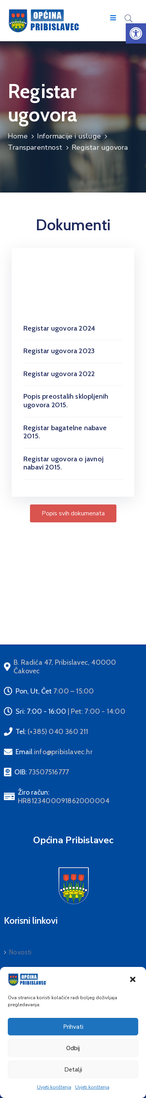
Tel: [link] (52, 731)
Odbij (73, 1048)
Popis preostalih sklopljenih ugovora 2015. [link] (66, 400)
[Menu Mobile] (113, 18)
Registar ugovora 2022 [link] (59, 374)
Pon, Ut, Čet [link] (55, 691)
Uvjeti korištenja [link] (54, 1087)
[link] (136, 33)
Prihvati (73, 1027)
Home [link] (18, 136)
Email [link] (54, 752)
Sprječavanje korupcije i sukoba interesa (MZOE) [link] (70, 606)
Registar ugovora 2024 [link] (59, 328)
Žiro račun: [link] (63, 796)
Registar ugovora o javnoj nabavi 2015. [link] (63, 463)
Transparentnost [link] (35, 147)
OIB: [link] (41, 772)
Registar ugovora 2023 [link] (59, 351)
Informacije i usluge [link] (69, 136)
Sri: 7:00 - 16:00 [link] (70, 711)
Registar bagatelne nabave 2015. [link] (65, 432)
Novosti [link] (20, 952)
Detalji (73, 1069)
